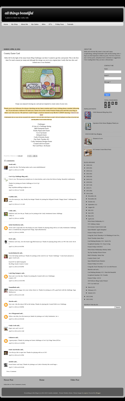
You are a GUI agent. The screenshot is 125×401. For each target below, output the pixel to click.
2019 (88, 179)
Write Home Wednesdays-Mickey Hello (99, 249)
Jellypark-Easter (41, 135)
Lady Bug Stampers (15, 273)
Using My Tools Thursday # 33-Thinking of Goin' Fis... (104, 235)
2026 (88, 165)
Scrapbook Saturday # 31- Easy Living (99, 244)
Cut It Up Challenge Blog (16, 176)
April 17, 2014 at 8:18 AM (16, 367)
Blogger (98, 393)
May (89, 216)
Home (6, 24)
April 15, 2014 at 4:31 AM (16, 295)
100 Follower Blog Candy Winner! (98, 281)
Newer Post (8, 380)
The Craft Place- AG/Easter (41, 146)
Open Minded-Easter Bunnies (96, 261)
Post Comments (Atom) (19, 384)
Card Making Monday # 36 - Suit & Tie (99, 241)
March (90, 287)
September (91, 204)
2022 (88, 173)
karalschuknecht (14, 253)
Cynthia (11, 196)
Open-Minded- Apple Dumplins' (97, 229)
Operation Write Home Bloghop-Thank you (105, 123)
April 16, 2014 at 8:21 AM (16, 331)
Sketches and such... (93, 269)
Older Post (75, 380)
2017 (88, 185)
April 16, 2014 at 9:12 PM (16, 355)
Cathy (10, 210)
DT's (50, 24)
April (89, 219)
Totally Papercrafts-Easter (41, 130)
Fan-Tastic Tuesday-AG (41, 139)
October (90, 201)
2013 (88, 296)
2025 (88, 168)
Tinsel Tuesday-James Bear (96, 238)
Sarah (10, 164)
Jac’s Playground (14, 313)
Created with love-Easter (41, 143)
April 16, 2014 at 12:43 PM (17, 343)
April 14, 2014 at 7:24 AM (16, 190)
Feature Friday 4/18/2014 (95, 247)
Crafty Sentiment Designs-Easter (41, 141)
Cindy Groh (12, 325)
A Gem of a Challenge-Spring (41, 126)
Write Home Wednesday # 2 (96, 221)
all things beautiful (19, 12)
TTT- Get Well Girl (93, 283)
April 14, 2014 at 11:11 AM (17, 204)
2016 (88, 188)
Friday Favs (59, 24)
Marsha (11, 301)
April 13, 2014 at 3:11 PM (16, 170)
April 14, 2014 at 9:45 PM (16, 246)
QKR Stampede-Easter (41, 128)
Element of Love (98, 138)
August (90, 207)
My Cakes (34, 24)
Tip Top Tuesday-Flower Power (97, 252)
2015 (88, 190)
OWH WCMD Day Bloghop (93, 134)
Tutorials (70, 24)
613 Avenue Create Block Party (102, 149)
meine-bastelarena (14, 225)
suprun (86, 393)
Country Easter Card (94, 258)
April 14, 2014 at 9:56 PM (16, 266)
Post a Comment (11, 371)
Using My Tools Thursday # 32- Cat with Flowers (102, 266)
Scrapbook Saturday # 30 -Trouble (98, 275)
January (90, 293)
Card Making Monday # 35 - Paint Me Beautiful (102, 272)
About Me (24, 24)
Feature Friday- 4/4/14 (94, 278)
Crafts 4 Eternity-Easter (41, 137)
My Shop (14, 24)
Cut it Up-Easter (41, 133)
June (89, 213)
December (91, 196)
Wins (43, 24)
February (91, 290)
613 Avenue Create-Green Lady (97, 227)
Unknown (12, 337)
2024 (88, 171)
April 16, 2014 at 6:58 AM (16, 319)
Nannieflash (12, 287)
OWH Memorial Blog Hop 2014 (102, 112)
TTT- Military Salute (94, 224)
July (89, 210)
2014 (88, 193)
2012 (88, 299)
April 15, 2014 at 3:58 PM (16, 307)
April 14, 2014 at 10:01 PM (17, 281)
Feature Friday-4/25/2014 (95, 232)
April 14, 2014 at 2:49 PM (16, 232)
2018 (88, 182)
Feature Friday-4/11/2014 (95, 264)
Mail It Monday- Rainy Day (96, 255)
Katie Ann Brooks (14, 349)
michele (11, 361)
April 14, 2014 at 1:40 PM (16, 218)
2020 (88, 176)
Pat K (10, 239)
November (91, 199)
